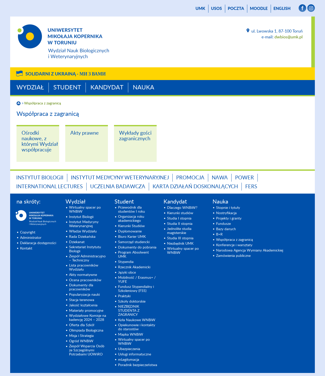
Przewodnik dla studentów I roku (131, 209)
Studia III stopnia (180, 238)
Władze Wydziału (83, 231)
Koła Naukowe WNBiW (136, 320)
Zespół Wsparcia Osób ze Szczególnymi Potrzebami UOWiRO (86, 350)
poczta (236, 9)
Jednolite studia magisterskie (179, 231)
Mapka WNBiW (130, 334)
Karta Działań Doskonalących (195, 186)
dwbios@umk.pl (288, 37)
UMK (200, 9)
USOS (216, 9)
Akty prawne (84, 133)
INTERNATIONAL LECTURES (49, 186)
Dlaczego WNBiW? (182, 208)
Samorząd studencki (134, 242)
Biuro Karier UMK (132, 237)
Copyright (27, 232)
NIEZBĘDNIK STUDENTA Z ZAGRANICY (128, 311)
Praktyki (124, 296)
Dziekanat (77, 242)
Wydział (30, 88)
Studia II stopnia (179, 224)
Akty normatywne (83, 275)
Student (67, 88)
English (281, 9)
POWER (244, 177)
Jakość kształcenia (83, 305)
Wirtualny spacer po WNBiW (85, 209)
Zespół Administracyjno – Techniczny (87, 258)
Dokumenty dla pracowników (81, 287)
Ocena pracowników (85, 280)
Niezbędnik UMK (180, 243)
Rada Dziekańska (82, 237)
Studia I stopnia (179, 218)
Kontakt (26, 248)
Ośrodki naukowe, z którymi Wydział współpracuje (40, 141)
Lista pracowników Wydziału (83, 267)
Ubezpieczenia (129, 349)
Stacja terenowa (81, 300)
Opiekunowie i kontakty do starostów (136, 327)
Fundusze (223, 224)
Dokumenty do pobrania (137, 247)
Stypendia (126, 262)
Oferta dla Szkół (81, 325)
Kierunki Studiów (131, 226)
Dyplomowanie (130, 231)
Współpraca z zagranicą (42, 103)
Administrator (30, 238)
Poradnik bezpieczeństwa (137, 365)
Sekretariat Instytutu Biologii (85, 249)
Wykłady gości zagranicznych (135, 136)
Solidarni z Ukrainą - (65, 74)
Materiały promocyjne (86, 310)
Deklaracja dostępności (38, 243)
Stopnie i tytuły (228, 208)
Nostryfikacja (226, 213)
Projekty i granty (228, 218)
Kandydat (106, 88)
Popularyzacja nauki (84, 294)
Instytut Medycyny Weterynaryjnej (120, 177)
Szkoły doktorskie (131, 301)
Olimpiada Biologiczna (86, 330)
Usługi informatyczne (134, 354)
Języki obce (127, 272)
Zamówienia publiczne (233, 256)
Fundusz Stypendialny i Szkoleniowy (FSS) (136, 289)
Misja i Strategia (81, 336)
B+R (219, 234)
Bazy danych (226, 229)
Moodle (259, 9)
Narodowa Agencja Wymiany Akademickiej (249, 250)
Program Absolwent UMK (133, 254)
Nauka (143, 88)
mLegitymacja (128, 360)
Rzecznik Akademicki (134, 267)
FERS (251, 186)
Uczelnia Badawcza (117, 186)
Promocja (190, 177)
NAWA (220, 177)
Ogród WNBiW (81, 341)
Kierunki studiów (180, 213)
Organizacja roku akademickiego (131, 219)
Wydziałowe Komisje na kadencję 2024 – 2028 (87, 318)
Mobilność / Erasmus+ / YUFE (137, 280)
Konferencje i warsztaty (234, 245)
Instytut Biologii (39, 177)
